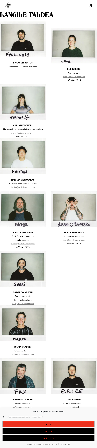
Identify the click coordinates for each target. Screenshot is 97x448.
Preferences (48, 438)
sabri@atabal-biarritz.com (23, 303)
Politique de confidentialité (60, 444)
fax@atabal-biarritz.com (23, 406)
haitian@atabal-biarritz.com (23, 187)
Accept (49, 424)
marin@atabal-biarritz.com (22, 354)
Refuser (48, 431)
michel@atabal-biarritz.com (23, 243)
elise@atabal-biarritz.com (74, 76)
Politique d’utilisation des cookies (38, 444)
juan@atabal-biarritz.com (74, 239)
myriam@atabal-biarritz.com (23, 132)
